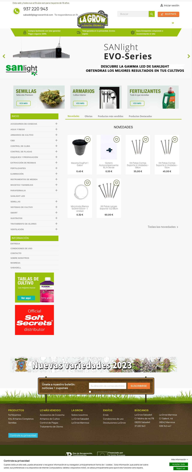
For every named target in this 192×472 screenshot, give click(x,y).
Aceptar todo (178, 464)
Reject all (180, 468)
